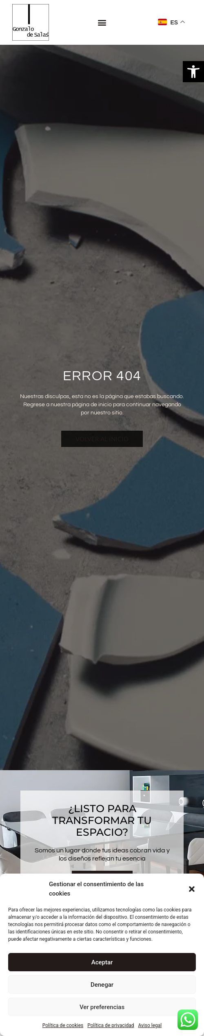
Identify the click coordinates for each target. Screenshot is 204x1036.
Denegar (102, 984)
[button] (193, 71)
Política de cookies (63, 1025)
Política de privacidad (110, 1025)
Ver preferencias (102, 1007)
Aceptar (102, 962)
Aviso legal (150, 1025)
